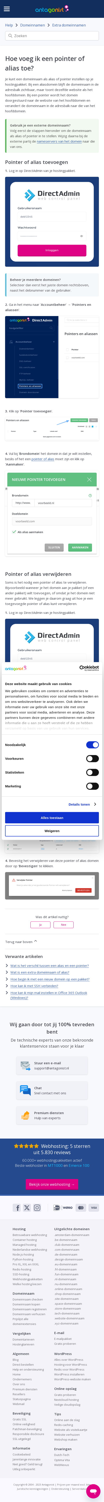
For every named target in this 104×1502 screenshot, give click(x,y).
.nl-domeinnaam (65, 1279)
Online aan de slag (67, 1420)
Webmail (18, 1404)
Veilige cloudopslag (67, 1405)
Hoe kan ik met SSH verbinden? (34, 986)
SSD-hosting (21, 1274)
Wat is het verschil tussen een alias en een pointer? (49, 965)
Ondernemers (22, 1379)
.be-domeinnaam (65, 1240)
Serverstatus (79, 1488)
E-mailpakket (63, 1339)
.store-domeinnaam (67, 1308)
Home (17, 1374)
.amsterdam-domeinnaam (71, 1235)
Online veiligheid (24, 1424)
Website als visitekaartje (70, 1430)
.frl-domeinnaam (65, 1269)
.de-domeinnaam (65, 1254)
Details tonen (79, 804)
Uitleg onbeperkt (24, 1469)
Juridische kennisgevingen (32, 1488)
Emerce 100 (79, 1165)
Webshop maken (65, 1439)
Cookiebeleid (21, 1454)
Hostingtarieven (23, 1344)
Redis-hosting (22, 1269)
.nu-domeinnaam (65, 1284)
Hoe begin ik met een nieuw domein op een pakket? (50, 979)
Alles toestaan (52, 818)
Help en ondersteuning (28, 1369)
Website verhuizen (67, 1435)
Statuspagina (22, 1399)
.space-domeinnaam (68, 1304)
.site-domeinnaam (66, 1299)
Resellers (19, 1394)
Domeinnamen (32, 25)
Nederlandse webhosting (30, 1250)
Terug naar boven (21, 941)
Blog (15, 1360)
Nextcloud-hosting (66, 1400)
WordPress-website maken (72, 1379)
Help (9, 25)
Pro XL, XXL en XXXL (26, 1264)
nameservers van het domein (59, 141)
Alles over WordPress (68, 1360)
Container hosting (25, 1240)
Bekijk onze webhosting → (52, 1184)
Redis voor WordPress (69, 1369)
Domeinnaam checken (28, 1299)
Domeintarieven (23, 1339)
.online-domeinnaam (68, 1289)
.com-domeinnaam (66, 1250)
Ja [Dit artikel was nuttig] (40, 925)
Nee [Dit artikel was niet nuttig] (63, 925)
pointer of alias (43, 459)
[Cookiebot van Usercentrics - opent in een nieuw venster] (79, 668)
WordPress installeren (69, 1374)
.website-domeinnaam (69, 1318)
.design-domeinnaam (68, 1259)
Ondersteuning (60, 1488)
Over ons (19, 1384)
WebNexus (61, 1465)
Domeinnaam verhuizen (29, 1314)
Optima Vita (62, 1460)
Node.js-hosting (23, 1254)
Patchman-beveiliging (27, 1429)
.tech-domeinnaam (67, 1313)
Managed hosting (24, 1245)
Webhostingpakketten (28, 1279)
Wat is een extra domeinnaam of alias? (39, 972)
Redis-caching (63, 1425)
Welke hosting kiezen (27, 1284)
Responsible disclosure (28, 1434)
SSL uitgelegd (22, 1439)
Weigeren (51, 831)
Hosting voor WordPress (70, 1365)
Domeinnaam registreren (30, 1309)
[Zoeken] (51, 35)
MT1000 (55, 1165)
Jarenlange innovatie (27, 1459)
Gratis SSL (19, 1419)
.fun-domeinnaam (66, 1274)
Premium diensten (25, 1389)
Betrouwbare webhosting (30, 1235)
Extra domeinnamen (69, 25)
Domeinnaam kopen (26, 1304)
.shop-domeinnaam (67, 1294)
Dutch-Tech (61, 1455)
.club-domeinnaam (66, 1245)
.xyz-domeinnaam (66, 1323)
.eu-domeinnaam (65, 1264)
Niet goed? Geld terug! (27, 1464)
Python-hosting (23, 1259)
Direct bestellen (23, 1365)
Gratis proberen (65, 1344)
